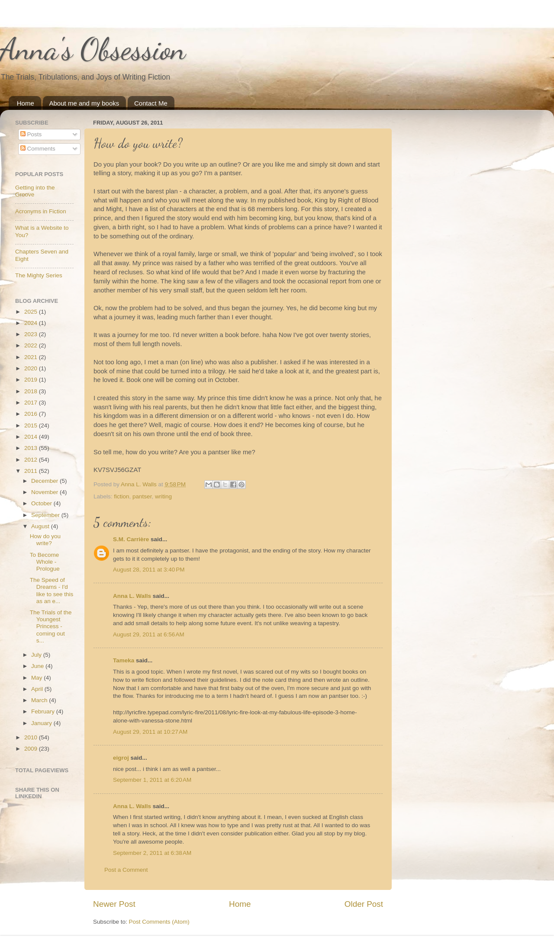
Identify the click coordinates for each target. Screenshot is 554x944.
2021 (31, 357)
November (45, 492)
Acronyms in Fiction (40, 211)
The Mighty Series (38, 275)
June (38, 666)
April (38, 689)
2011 (31, 471)
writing (163, 496)
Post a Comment (126, 870)
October (42, 503)
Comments (37, 148)
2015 (31, 425)
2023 (31, 334)
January (42, 723)
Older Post (364, 904)
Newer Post (114, 904)
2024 (31, 323)
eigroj (121, 758)
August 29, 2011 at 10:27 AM (150, 732)
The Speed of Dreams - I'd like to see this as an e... (52, 590)
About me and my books (84, 103)
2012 (31, 459)
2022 (31, 345)
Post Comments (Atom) (159, 921)
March (40, 700)
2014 (31, 436)
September (46, 515)
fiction (121, 496)
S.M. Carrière (131, 539)
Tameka (123, 660)
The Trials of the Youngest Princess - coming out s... (51, 626)
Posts (31, 134)
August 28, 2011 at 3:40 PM (149, 569)
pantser (141, 496)
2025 (31, 311)
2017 (31, 402)
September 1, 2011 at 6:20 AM (152, 780)
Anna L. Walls (132, 596)
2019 (31, 379)
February (43, 711)
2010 (31, 737)
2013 (31, 448)
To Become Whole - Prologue (45, 562)
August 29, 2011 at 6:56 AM (148, 634)
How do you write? (45, 539)
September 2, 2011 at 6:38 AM (152, 853)
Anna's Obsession (93, 49)
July (37, 655)
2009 (31, 748)
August (41, 526)
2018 (31, 391)
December (45, 481)
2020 (31, 368)
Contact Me (150, 103)
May (37, 677)
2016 (31, 414)
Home (25, 103)
